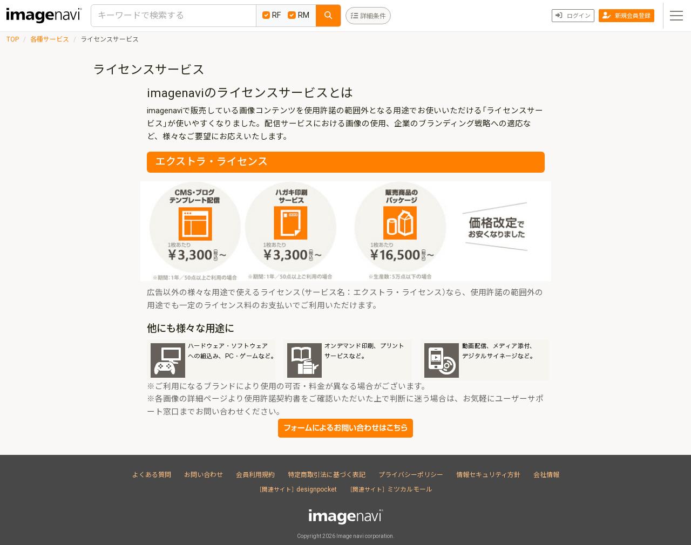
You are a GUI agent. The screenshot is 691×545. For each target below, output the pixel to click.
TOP (12, 39)
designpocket (298, 489)
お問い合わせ (203, 475)
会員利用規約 (255, 475)
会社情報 (546, 475)
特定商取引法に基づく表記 (326, 475)
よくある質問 (151, 475)
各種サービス (49, 39)
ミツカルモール (391, 489)
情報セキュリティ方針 (488, 475)
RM (298, 15)
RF (272, 15)
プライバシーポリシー (410, 475)
